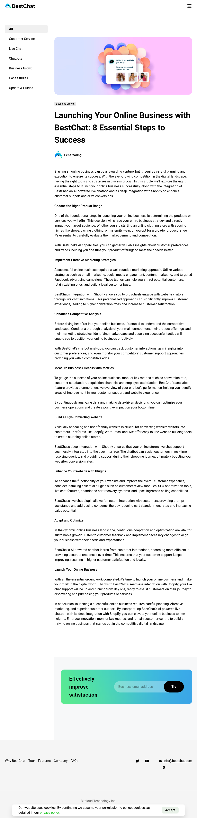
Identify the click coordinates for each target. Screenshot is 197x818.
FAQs (74, 761)
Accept (170, 810)
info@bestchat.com (175, 761)
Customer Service (22, 39)
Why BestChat (15, 761)
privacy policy (50, 813)
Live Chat (16, 49)
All (11, 29)
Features (44, 761)
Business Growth (21, 68)
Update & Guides (21, 88)
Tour (31, 761)
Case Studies (18, 78)
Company (61, 761)
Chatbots (15, 58)
